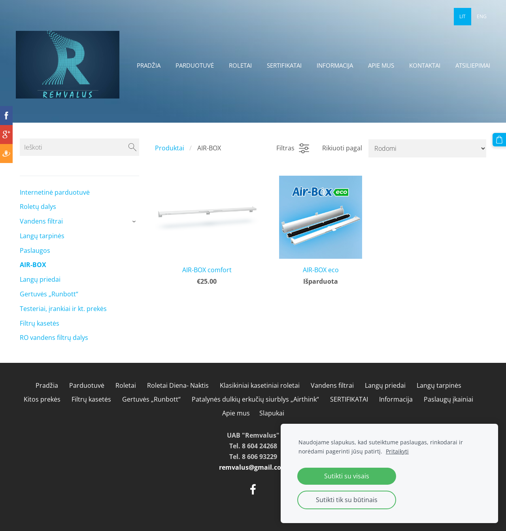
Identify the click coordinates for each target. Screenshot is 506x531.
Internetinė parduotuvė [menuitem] (55, 192)
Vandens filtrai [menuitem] (41, 221)
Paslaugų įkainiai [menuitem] (448, 399)
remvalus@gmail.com (253, 467)
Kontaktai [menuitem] (424, 65)
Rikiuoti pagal (342, 148)
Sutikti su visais (346, 476)
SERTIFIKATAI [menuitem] (284, 65)
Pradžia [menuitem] (148, 65)
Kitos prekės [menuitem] (42, 399)
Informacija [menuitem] (335, 65)
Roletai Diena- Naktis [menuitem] (178, 385)
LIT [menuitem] (462, 16)
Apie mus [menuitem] (381, 65)
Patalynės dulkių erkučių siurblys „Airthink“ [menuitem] (255, 399)
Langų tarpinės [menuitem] (42, 235)
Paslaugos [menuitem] (35, 250)
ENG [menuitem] (482, 16)
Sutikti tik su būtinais (347, 499)
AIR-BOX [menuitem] (33, 264)
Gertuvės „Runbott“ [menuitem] (49, 294)
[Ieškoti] (79, 147)
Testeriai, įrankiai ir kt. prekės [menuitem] (63, 308)
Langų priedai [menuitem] (40, 279)
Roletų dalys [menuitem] (38, 206)
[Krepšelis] (499, 139)
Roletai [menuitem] (240, 65)
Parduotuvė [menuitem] (195, 65)
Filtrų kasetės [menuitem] (39, 323)
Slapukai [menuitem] (271, 413)
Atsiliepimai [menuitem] (472, 65)
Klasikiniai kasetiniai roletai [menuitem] (260, 385)
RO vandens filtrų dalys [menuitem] (54, 337)
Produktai (169, 148)
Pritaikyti (397, 451)
